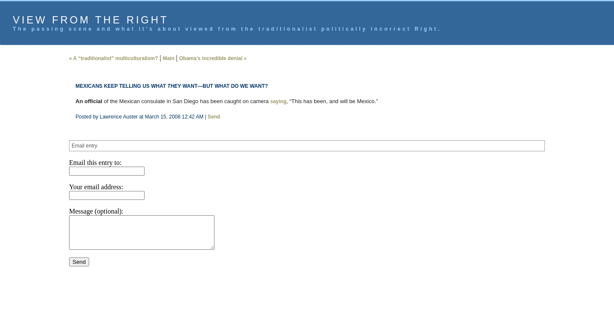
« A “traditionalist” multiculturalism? (113, 58)
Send (214, 117)
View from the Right (90, 20)
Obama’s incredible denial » (212, 58)
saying (278, 101)
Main (168, 58)
